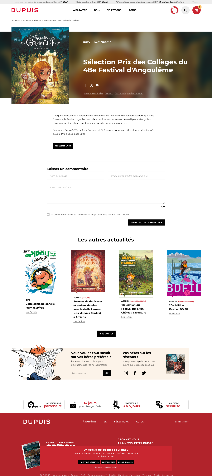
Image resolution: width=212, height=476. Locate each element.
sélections (114, 10)
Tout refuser (108, 462)
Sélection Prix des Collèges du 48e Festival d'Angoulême (57, 20)
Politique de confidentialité (106, 467)
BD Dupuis (15, 20)
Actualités (27, 20)
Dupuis (25, 10)
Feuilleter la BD (63, 146)
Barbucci (109, 93)
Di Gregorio (120, 93)
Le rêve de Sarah (135, 93)
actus (132, 10)
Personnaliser (125, 462)
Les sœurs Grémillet (93, 93)
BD (95, 10)
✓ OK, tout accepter (89, 462)
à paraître (80, 10)
